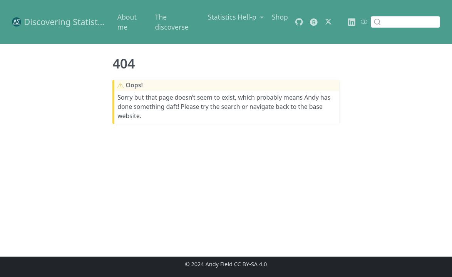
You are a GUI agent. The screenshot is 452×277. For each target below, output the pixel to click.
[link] (236, 16)
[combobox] (405, 22)
